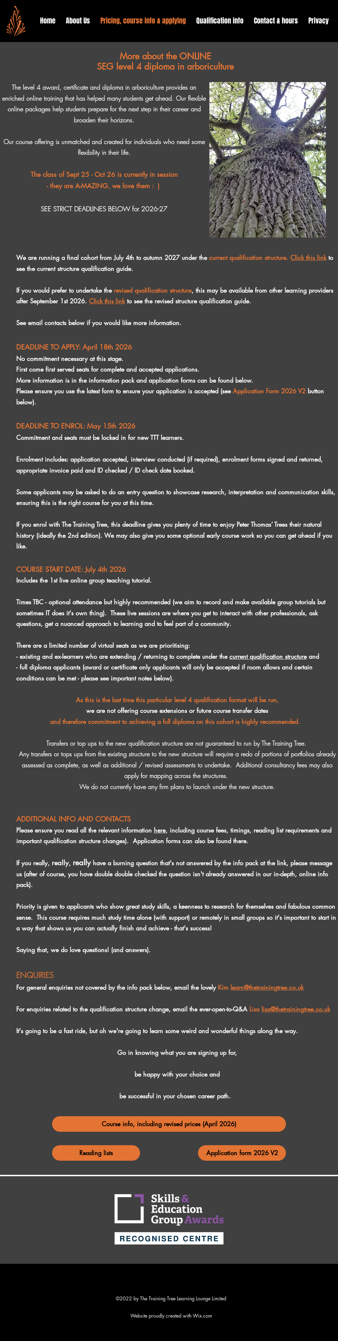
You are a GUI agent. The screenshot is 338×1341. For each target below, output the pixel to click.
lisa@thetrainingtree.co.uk (295, 1009)
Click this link (308, 257)
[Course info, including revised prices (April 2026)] (169, 1124)
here (160, 830)
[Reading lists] (96, 1153)
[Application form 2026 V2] (242, 1153)
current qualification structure (268, 656)
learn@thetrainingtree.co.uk (267, 987)
